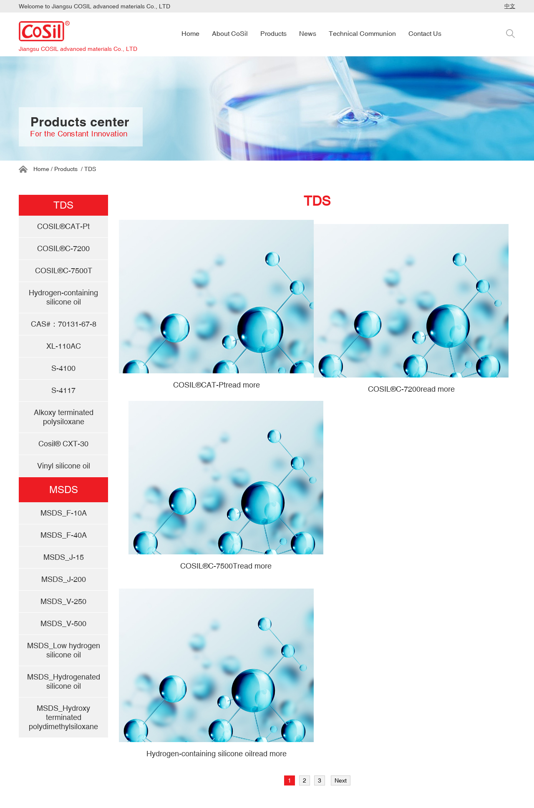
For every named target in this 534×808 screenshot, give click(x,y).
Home (41, 169)
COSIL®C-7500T (226, 565)
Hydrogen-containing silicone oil (216, 753)
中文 (509, 6)
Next (341, 780)
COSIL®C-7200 (411, 389)
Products (66, 169)
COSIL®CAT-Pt (216, 384)
